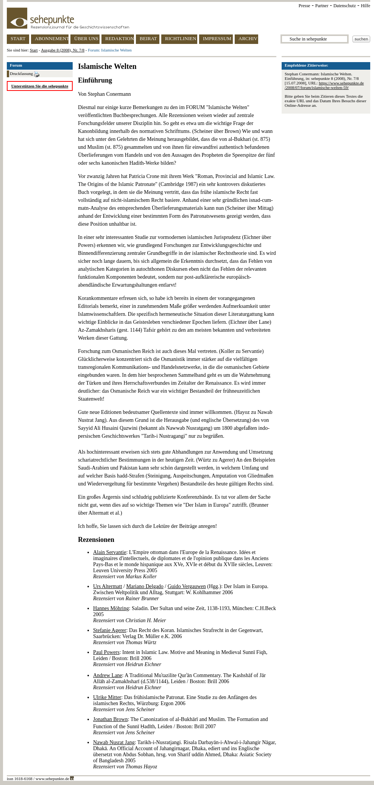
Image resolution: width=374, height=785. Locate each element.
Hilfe (365, 5)
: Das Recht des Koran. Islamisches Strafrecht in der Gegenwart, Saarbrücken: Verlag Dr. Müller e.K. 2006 (178, 636)
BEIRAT (148, 38)
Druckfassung (24, 74)
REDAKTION (119, 38)
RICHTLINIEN (180, 38)
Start (34, 50)
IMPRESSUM (217, 38)
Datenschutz (344, 5)
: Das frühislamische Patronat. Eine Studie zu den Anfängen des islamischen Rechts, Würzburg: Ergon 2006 (175, 703)
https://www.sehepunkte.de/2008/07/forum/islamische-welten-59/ (324, 85)
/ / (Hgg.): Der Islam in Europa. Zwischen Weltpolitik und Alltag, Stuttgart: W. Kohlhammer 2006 (180, 592)
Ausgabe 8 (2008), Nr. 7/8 (62, 50)
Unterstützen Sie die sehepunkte (40, 86)
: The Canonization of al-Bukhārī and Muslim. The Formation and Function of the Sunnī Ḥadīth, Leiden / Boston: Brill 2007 (180, 725)
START (18, 38)
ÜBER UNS (86, 38)
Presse (304, 5)
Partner (322, 5)
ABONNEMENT (52, 38)
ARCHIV (247, 38)
